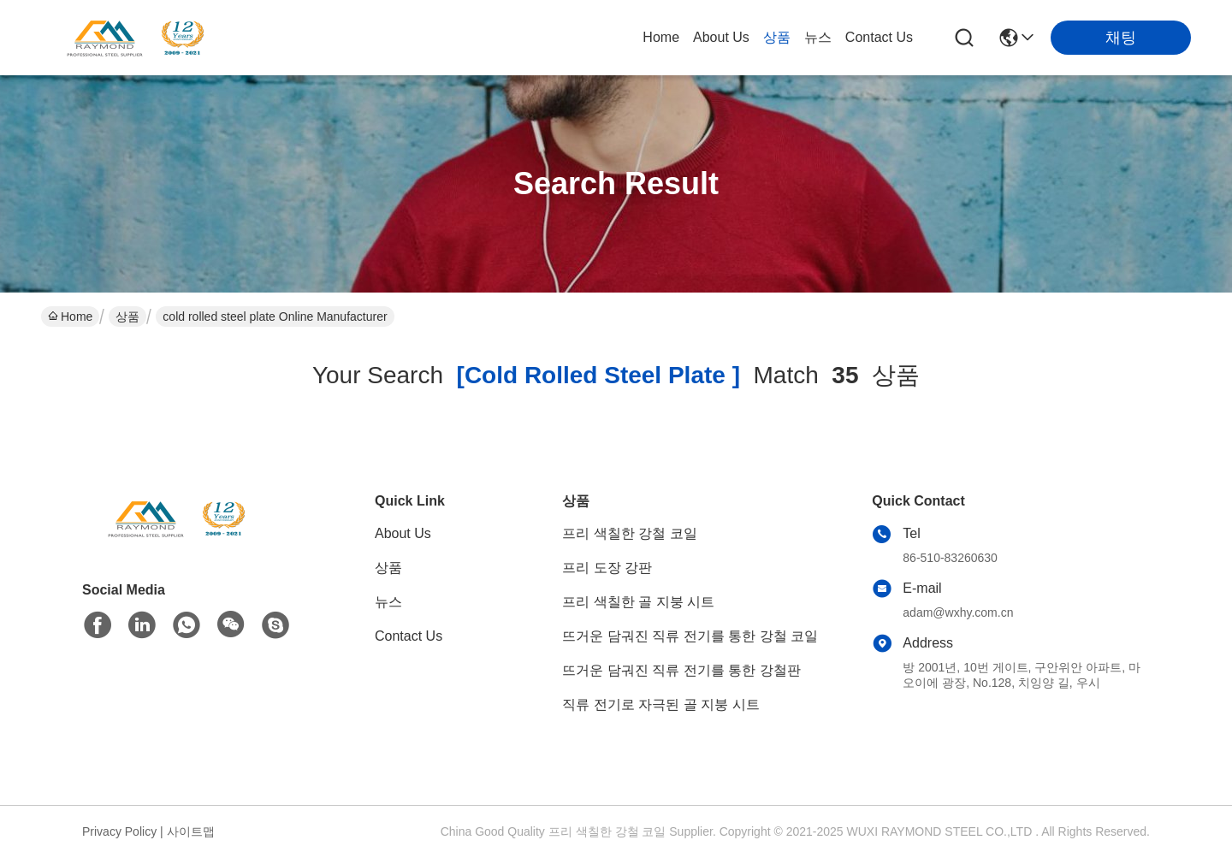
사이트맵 (191, 831)
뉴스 (818, 37)
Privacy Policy (119, 831)
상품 (777, 37)
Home (661, 37)
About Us (721, 37)
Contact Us (879, 37)
